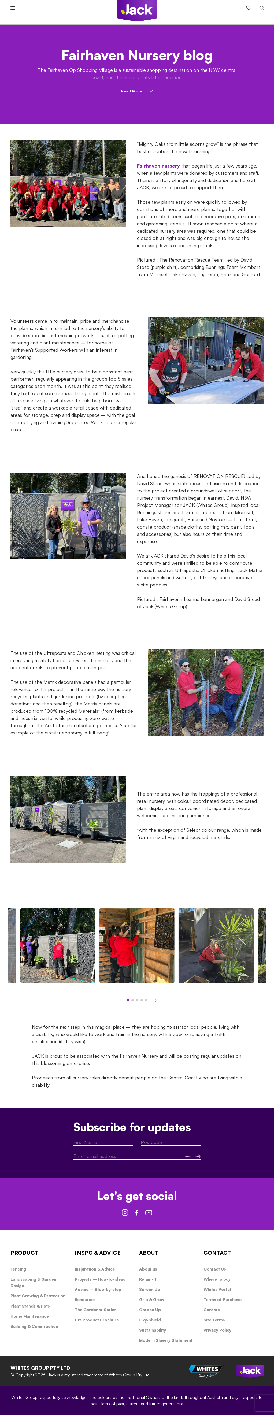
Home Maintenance (29, 1316)
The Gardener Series (95, 1309)
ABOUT (148, 1252)
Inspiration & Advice (95, 1269)
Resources (85, 1299)
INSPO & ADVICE (98, 1252)
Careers (211, 1309)
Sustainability (152, 1330)
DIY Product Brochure (97, 1320)
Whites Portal (217, 1289)
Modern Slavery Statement (165, 1340)
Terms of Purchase (222, 1299)
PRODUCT (24, 1252)
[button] (119, 998)
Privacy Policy (217, 1330)
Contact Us (214, 1269)
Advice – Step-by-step (98, 1289)
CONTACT (217, 1252)
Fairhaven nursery (158, 166)
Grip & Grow (151, 1299)
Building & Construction (34, 1326)
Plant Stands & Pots (30, 1306)
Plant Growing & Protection (37, 1295)
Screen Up (149, 1289)
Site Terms (214, 1320)
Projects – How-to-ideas (100, 1279)
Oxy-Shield (150, 1320)
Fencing (18, 1269)
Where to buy (217, 1279)
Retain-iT (148, 1279)
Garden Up (150, 1309)
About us (148, 1269)
